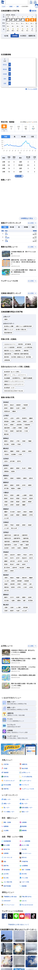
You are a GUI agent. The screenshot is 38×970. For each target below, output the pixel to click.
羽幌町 (30, 441)
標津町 (25, 478)
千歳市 (21, 544)
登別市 (19, 512)
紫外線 (5, 69)
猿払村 (12, 405)
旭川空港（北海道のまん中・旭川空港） (21, 357)
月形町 (18, 564)
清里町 (30, 451)
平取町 (12, 525)
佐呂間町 (13, 454)
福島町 (24, 597)
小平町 (18, 441)
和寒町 (20, 428)
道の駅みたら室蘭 (8, 326)
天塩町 (19, 444)
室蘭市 (6, 512)
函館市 (6, 597)
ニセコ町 (6, 581)
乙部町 (6, 610)
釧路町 (12, 485)
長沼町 (6, 564)
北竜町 (6, 570)
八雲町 (6, 607)
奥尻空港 (6, 357)
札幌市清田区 (7, 544)
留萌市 (6, 441)
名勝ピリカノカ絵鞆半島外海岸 (24, 326)
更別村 (31, 498)
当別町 (19, 548)
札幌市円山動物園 (27, 378)
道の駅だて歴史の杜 (21, 329)
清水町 (12, 498)
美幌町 (12, 451)
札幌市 (6, 319)
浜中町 (24, 485)
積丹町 (13, 587)
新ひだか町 (14, 528)
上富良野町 (19, 424)
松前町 (18, 597)
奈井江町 (12, 561)
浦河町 (24, 525)
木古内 (7, 237)
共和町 (19, 584)
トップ (3, 6)
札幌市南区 (26, 538)
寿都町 (18, 577)
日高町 (6, 525)
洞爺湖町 (24, 515)
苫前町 (24, 441)
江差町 (12, 607)
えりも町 (6, 528)
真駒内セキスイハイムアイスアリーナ (13, 384)
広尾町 (12, 501)
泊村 (30, 584)
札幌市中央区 (7, 535)
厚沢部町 (25, 607)
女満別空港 (7, 360)
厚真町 (18, 515)
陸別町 (18, 505)
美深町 (12, 431)
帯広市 (6, 495)
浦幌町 (24, 505)
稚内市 (6, 405)
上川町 (31, 421)
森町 (24, 600)
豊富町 (12, 408)
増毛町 (12, 441)
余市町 (31, 587)
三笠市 (6, 558)
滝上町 (24, 468)
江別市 (15, 544)
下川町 (6, 431)
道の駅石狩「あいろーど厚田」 (12, 371)
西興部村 (6, 471)
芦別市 (25, 555)
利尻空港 (20, 344)
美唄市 (19, 555)
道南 (17, 6)
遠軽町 (12, 468)
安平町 (31, 515)
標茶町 (30, 485)
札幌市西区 (7, 541)
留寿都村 (19, 581)
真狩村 (13, 581)
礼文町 (18, 408)
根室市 (6, 478)
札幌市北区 (16, 535)
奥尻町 (12, 610)
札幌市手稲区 (25, 541)
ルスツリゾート (22, 375)
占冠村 (14, 428)
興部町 (30, 468)
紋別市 (6, 468)
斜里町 (24, 451)
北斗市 (12, 597)
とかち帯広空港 (28, 347)
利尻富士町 (7, 411)
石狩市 (13, 548)
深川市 (31, 558)
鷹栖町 (31, 418)
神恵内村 (6, 587)
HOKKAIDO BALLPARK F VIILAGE (13, 391)
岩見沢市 (12, 555)
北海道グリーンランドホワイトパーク (13, 381)
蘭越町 (31, 577)
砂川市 (18, 558)
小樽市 (6, 577)
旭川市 (6, 418)
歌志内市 (24, 558)
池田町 (24, 501)
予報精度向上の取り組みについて (18, 924)
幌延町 (14, 411)
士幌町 (18, 495)
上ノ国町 (18, 607)
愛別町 (25, 421)
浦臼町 (24, 564)
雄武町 (13, 471)
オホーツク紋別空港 (9, 347)
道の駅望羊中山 (16, 378)
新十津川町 (7, 567)
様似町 (30, 525)
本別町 (6, 505)
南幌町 (6, 561)
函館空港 (26, 350)
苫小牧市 (12, 512)
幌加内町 (6, 434)
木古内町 (6, 600)
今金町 (18, 610)
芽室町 (18, 498)
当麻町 (13, 421)
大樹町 (6, 501)
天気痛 (5, 74)
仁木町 (25, 587)
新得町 (6, 498)
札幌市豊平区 (17, 538)
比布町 (19, 421)
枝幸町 (6, 408)
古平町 (19, 587)
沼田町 (12, 570)
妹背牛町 (14, 567)
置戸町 (19, 461)
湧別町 (18, 468)
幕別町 (18, 501)
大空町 (20, 454)
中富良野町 (27, 424)
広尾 (6, 241)
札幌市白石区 (7, 538)
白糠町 (19, 488)
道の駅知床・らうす (9, 387)
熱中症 (5, 64)
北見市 (6, 461)
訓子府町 (12, 461)
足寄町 (12, 505)
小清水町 (6, 454)
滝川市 (12, 558)
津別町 (18, 451)
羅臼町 (31, 478)
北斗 (6, 234)
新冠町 (18, 525)
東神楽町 (6, 421)
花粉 (5, 78)
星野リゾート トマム (10, 375)
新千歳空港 (28, 344)
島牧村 (12, 577)
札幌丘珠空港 (7, 354)
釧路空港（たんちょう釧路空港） (12, 350)
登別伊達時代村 (8, 332)
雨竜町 (28, 567)
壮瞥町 (6, 515)
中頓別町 (25, 405)
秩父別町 (22, 567)
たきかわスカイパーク (10, 344)
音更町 (12, 495)
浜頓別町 (18, 405)
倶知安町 (12, 584)
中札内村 (24, 498)
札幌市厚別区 (15, 541)
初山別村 (6, 444)
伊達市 (25, 512)
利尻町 (24, 408)
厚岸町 (18, 485)
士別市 (12, 418)
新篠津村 (25, 548)
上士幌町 (24, 495)
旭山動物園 (7, 378)
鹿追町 (31, 495)
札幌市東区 (25, 535)
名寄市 (18, 418)
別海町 (12, 478)
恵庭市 (27, 544)
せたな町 (24, 610)
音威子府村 (19, 431)
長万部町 (30, 600)
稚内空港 (19, 347)
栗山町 (12, 564)
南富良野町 (7, 428)
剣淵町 (26, 428)
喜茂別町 (26, 581)
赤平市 (31, 555)
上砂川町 (19, 561)
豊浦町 (31, 512)
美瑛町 (12, 424)
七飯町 (13, 600)
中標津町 (18, 478)
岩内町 (25, 584)
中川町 (26, 431)
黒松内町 (24, 577)
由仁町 (26, 561)
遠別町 (13, 444)
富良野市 (24, 418)
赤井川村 (6, 590)
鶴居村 (13, 488)
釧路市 (6, 485)
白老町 (12, 515)
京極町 (6, 584)
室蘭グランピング (8, 329)
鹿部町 (19, 600)
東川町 (6, 424)
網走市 (6, 451)
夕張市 (6, 555)
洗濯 (5, 83)
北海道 (10, 6)
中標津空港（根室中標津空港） (21, 354)
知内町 (30, 597)
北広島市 (6, 548)
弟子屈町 (6, 488)
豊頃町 (30, 501)
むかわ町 (6, 518)
